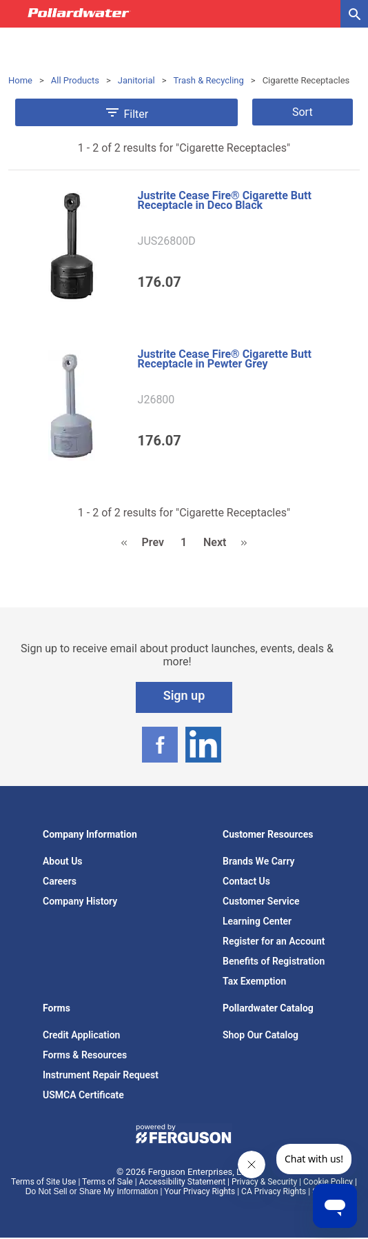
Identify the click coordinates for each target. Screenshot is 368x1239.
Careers (59, 881)
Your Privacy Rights (199, 1191)
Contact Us (246, 881)
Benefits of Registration (274, 961)
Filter (126, 112)
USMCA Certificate (83, 1094)
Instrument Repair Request (101, 1074)
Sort (302, 112)
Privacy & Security (264, 1182)
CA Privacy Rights (273, 1191)
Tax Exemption (254, 981)
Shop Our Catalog (260, 1034)
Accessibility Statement (182, 1182)
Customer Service (261, 901)
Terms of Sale (107, 1182)
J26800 (156, 399)
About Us (63, 861)
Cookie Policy (328, 1182)
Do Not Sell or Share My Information (92, 1191)
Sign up (184, 695)
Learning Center (257, 921)
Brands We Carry (259, 861)
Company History (80, 901)
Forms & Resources (85, 1054)
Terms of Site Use (43, 1182)
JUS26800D (167, 241)
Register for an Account (274, 941)
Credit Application (81, 1034)
